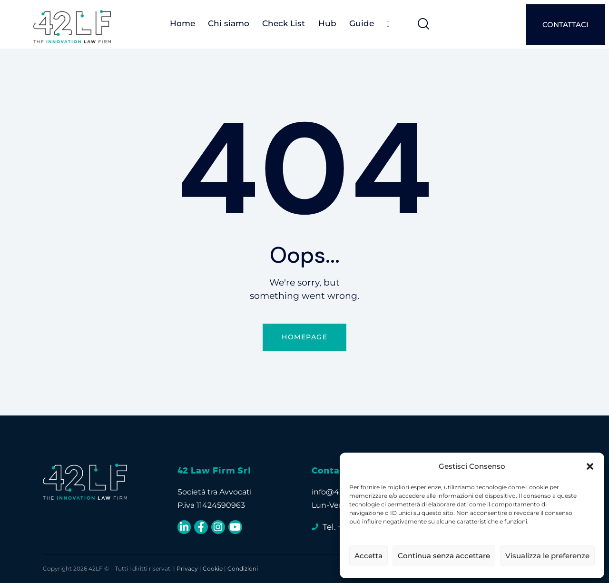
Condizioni (242, 568)
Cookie (213, 568)
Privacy (187, 568)
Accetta (368, 555)
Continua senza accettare (444, 555)
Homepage (304, 337)
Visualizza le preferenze (547, 555)
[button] (590, 466)
